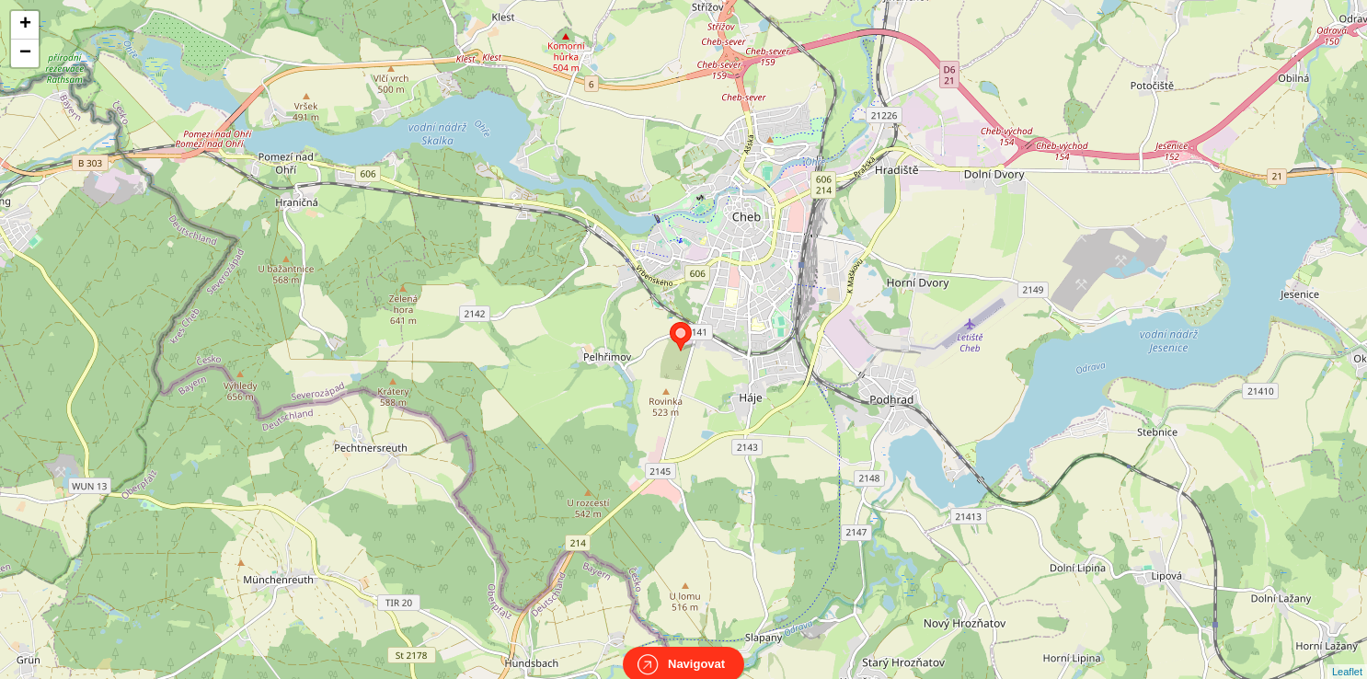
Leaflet (1347, 655)
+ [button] (25, 25)
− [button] (25, 53)
